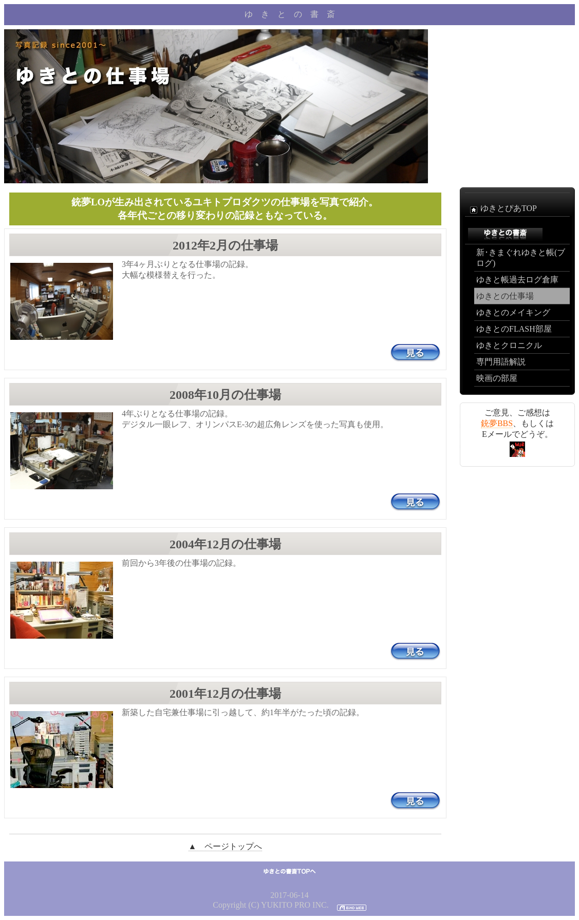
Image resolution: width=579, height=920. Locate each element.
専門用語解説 (501, 361)
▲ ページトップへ (226, 846)
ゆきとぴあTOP (502, 209)
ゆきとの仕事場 (505, 296)
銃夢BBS (497, 423)
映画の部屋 (496, 378)
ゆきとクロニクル (509, 345)
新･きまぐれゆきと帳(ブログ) (520, 257)
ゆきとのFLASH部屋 (514, 328)
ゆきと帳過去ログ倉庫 (517, 279)
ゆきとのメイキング (513, 312)
